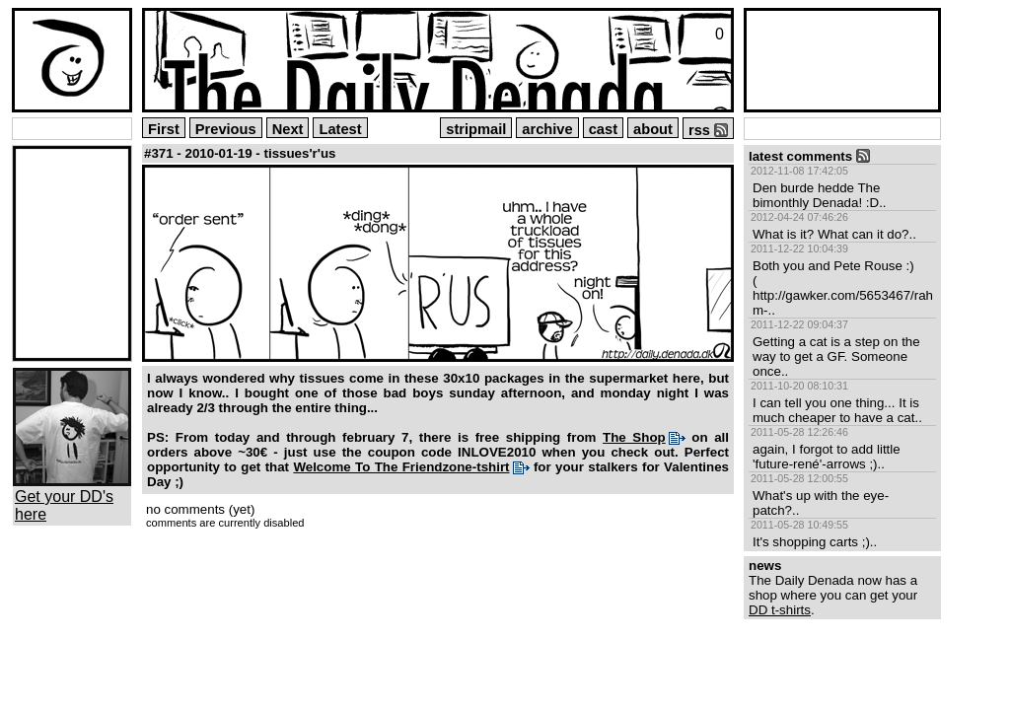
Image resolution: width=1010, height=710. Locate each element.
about (653, 129)
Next (288, 129)
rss (708, 130)
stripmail (476, 129)
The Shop (634, 437)
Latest (340, 129)
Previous (225, 129)
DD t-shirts (780, 610)
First (164, 129)
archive (547, 129)
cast (603, 129)
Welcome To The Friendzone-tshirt (401, 467)
